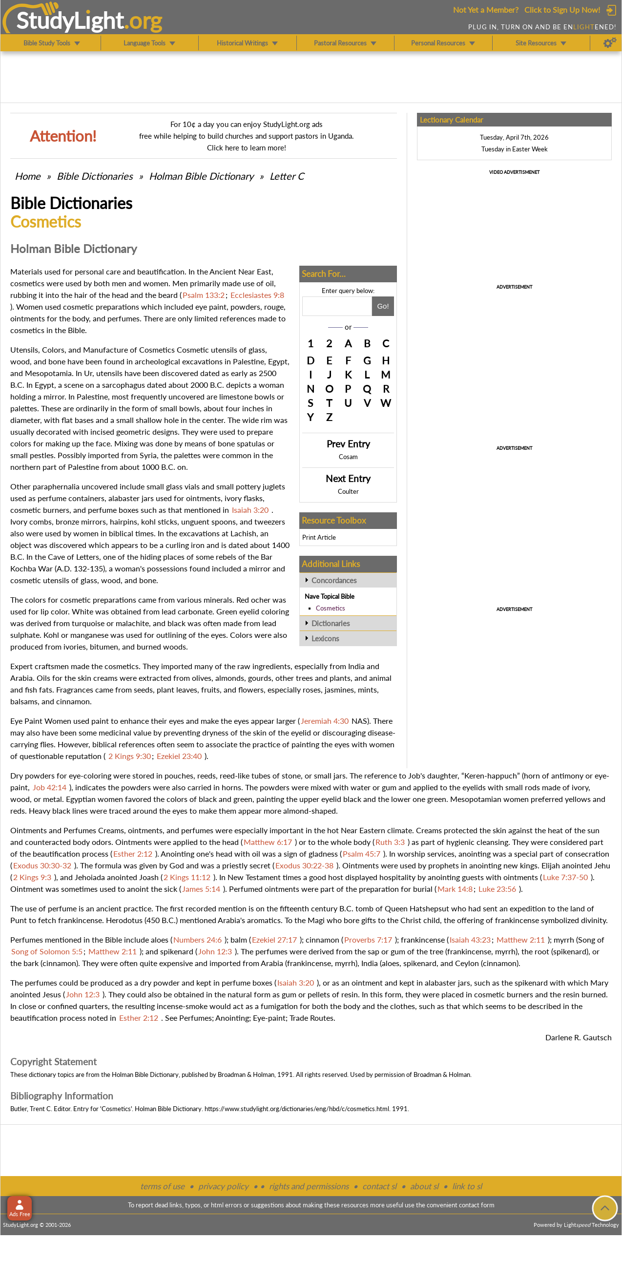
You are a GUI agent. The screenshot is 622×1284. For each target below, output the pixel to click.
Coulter (348, 491)
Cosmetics (330, 608)
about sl (424, 1186)
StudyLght (70, 20)
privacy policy (223, 1186)
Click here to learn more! (246, 147)
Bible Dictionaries (95, 176)
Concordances (334, 580)
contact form (477, 1205)
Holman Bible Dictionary (201, 176)
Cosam (348, 457)
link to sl (467, 1186)
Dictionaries (330, 623)
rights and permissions (309, 1186)
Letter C (287, 176)
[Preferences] (610, 43)
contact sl (379, 1186)
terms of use (162, 1186)
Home (28, 176)
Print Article (319, 537)
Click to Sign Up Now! (562, 9)
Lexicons (325, 638)
